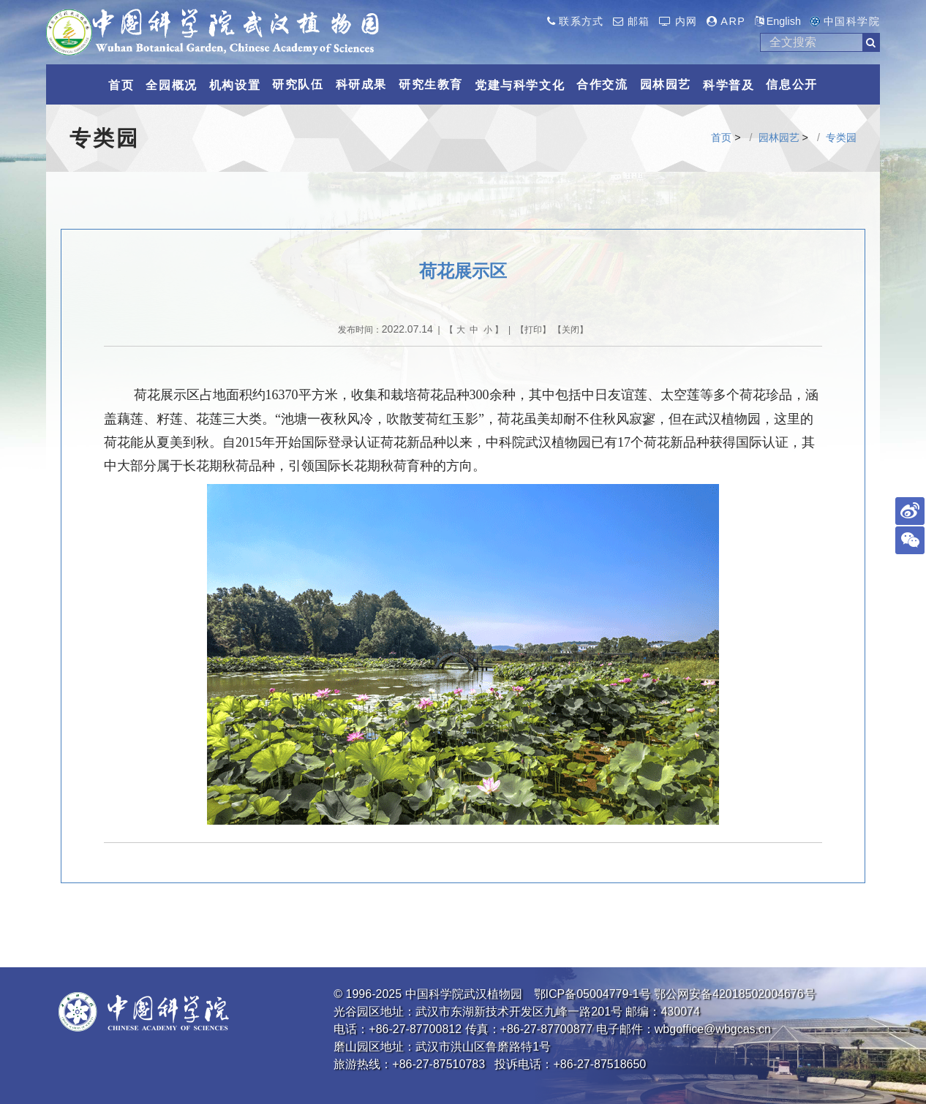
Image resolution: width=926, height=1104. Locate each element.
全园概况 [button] (171, 85)
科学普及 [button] (728, 85)
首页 (721, 137)
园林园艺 (779, 137)
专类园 (841, 137)
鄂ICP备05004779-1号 (592, 994)
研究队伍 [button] (297, 84)
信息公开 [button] (791, 84)
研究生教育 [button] (431, 84)
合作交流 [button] (602, 84)
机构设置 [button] (234, 85)
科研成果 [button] (361, 84)
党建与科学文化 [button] (520, 85)
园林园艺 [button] (665, 84)
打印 (533, 330)
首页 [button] (121, 85)
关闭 (570, 330)
